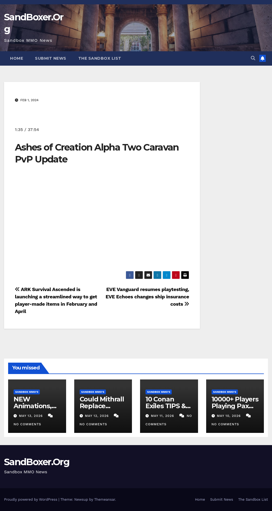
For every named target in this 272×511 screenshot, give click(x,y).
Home (16, 58)
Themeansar (104, 499)
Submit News (50, 58)
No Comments (27, 424)
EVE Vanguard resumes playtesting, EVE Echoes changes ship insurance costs (147, 296)
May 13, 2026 (31, 416)
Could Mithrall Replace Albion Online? (103, 406)
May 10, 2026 (229, 416)
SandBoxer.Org (36, 462)
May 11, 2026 (163, 416)
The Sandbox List (99, 58)
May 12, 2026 (97, 416)
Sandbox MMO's (26, 391)
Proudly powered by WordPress (31, 499)
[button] (253, 58)
